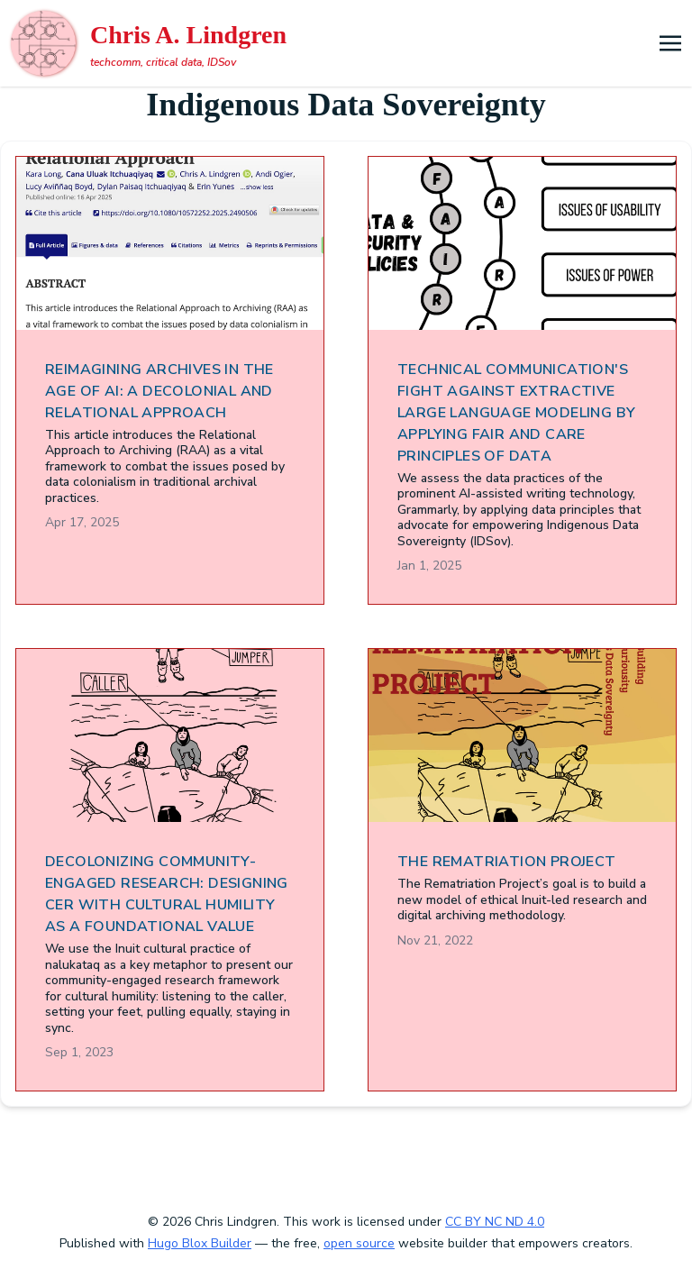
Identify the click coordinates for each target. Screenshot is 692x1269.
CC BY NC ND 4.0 (494, 1221)
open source (359, 1243)
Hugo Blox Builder (199, 1243)
